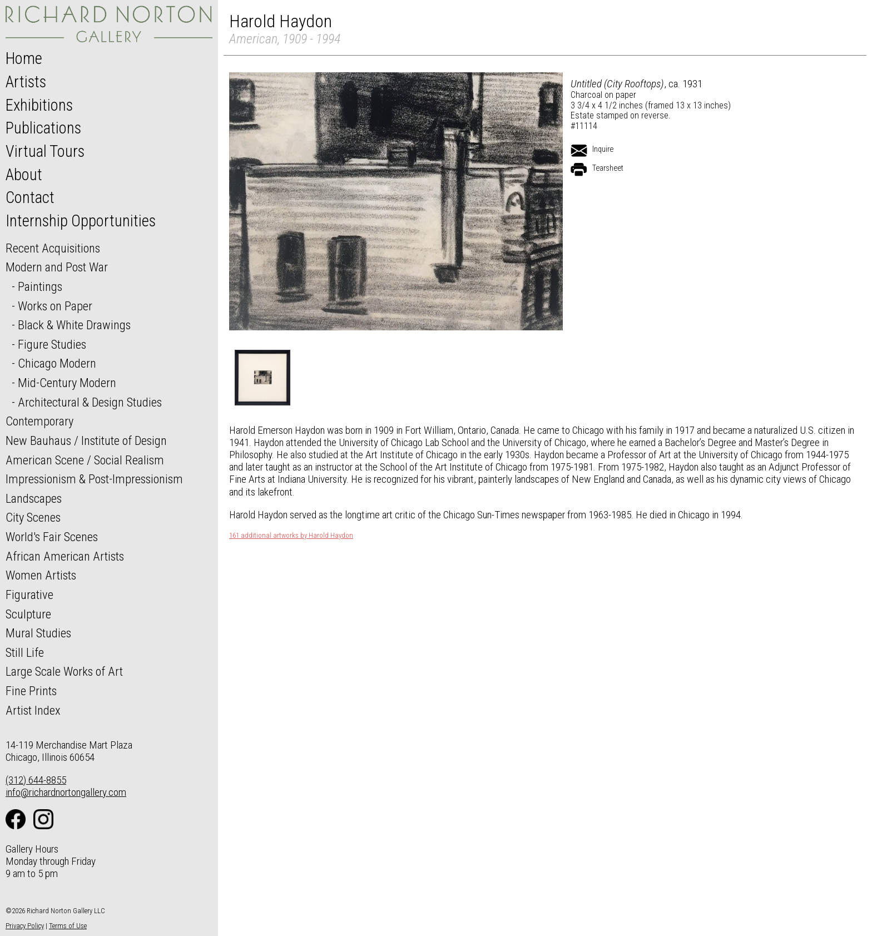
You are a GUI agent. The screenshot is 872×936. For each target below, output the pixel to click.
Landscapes (34, 498)
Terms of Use (68, 926)
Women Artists (41, 575)
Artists (26, 81)
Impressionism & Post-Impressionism (94, 479)
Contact (30, 197)
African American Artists (65, 556)
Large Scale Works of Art (64, 671)
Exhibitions (39, 105)
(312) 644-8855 (36, 780)
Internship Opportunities (81, 220)
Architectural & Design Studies (90, 402)
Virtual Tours (45, 151)
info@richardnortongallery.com (66, 792)
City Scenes (33, 517)
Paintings (40, 286)
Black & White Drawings (74, 325)
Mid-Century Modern (67, 382)
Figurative (29, 594)
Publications (43, 127)
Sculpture (28, 614)
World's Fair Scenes (52, 536)
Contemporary (39, 421)
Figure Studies (52, 344)
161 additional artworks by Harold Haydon (291, 535)
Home (24, 58)
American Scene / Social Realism (85, 460)
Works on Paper (55, 306)
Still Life (25, 652)
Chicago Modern (57, 363)
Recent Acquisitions (53, 248)
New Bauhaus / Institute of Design (86, 440)
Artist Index (33, 710)
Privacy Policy (25, 926)
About (24, 174)
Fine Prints (31, 691)
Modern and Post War (57, 267)
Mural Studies (38, 633)
